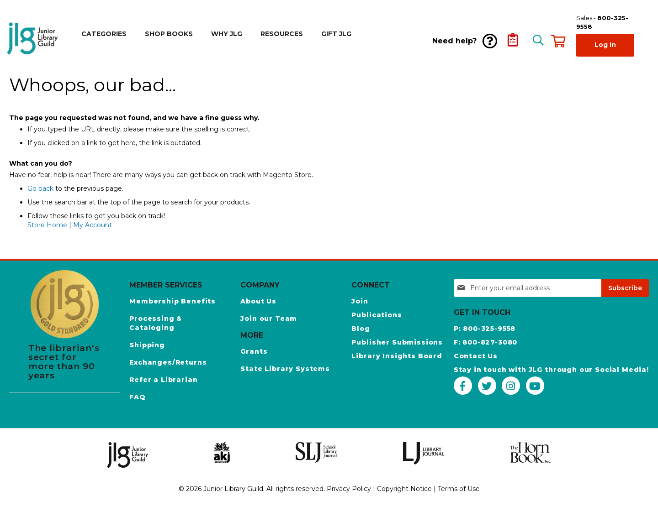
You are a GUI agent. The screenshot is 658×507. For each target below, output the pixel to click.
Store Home (47, 225)
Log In (605, 45)
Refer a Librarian (163, 380)
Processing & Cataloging (155, 323)
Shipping (147, 345)
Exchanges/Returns (168, 362)
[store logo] (34, 38)
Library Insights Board (396, 356)
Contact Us (476, 356)
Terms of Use (459, 489)
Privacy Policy (349, 489)
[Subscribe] (625, 288)
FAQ (137, 397)
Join (359, 301)
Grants (253, 351)
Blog (360, 328)
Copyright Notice (404, 489)
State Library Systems (285, 369)
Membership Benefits (172, 301)
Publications (376, 315)
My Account (92, 225)
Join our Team (268, 318)
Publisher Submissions (397, 342)
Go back (40, 188)
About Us (258, 301)
